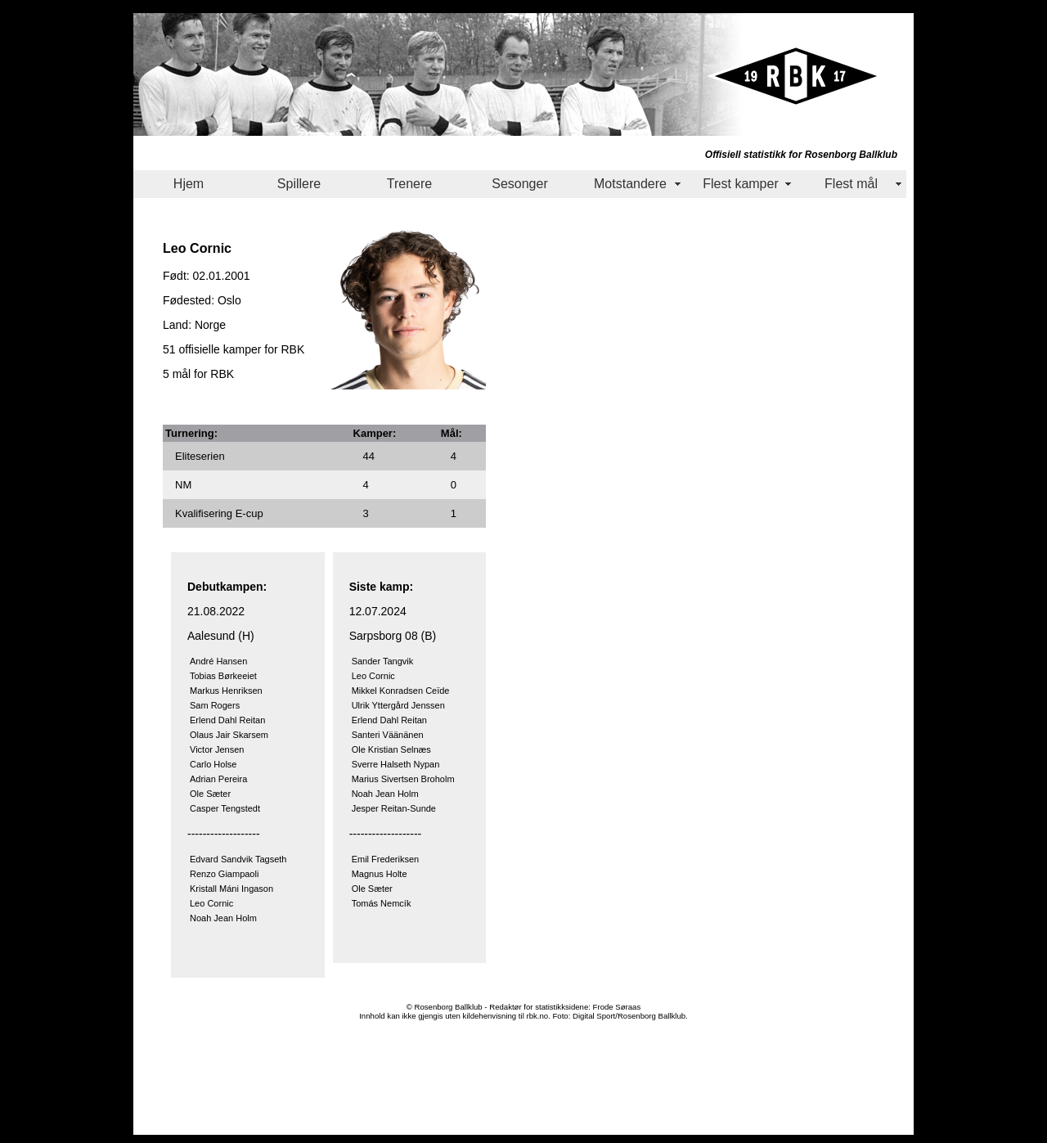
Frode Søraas (617, 1006)
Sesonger (520, 184)
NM (183, 485)
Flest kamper (740, 184)
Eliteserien (200, 456)
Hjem (188, 184)
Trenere (409, 184)
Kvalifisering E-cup (219, 513)
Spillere (299, 184)
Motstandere (630, 184)
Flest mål (851, 184)
